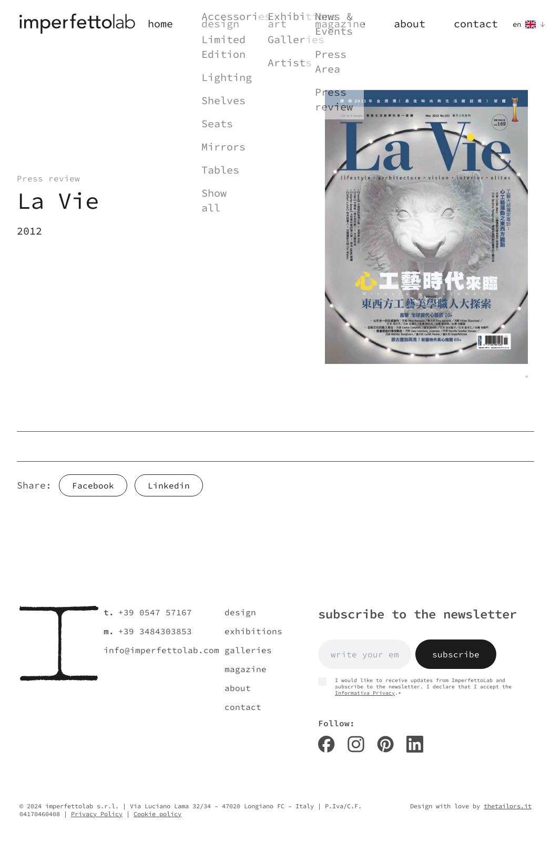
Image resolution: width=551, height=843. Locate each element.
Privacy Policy (97, 814)
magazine (246, 669)
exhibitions (253, 631)
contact (243, 707)
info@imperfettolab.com (161, 650)
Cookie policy (157, 814)
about (238, 688)
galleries (248, 650)
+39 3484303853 (155, 631)
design (240, 612)
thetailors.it (508, 806)
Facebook (93, 485)
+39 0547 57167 (155, 612)
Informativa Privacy (365, 692)
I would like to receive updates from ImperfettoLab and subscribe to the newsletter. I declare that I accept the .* (415, 686)
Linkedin (169, 485)
